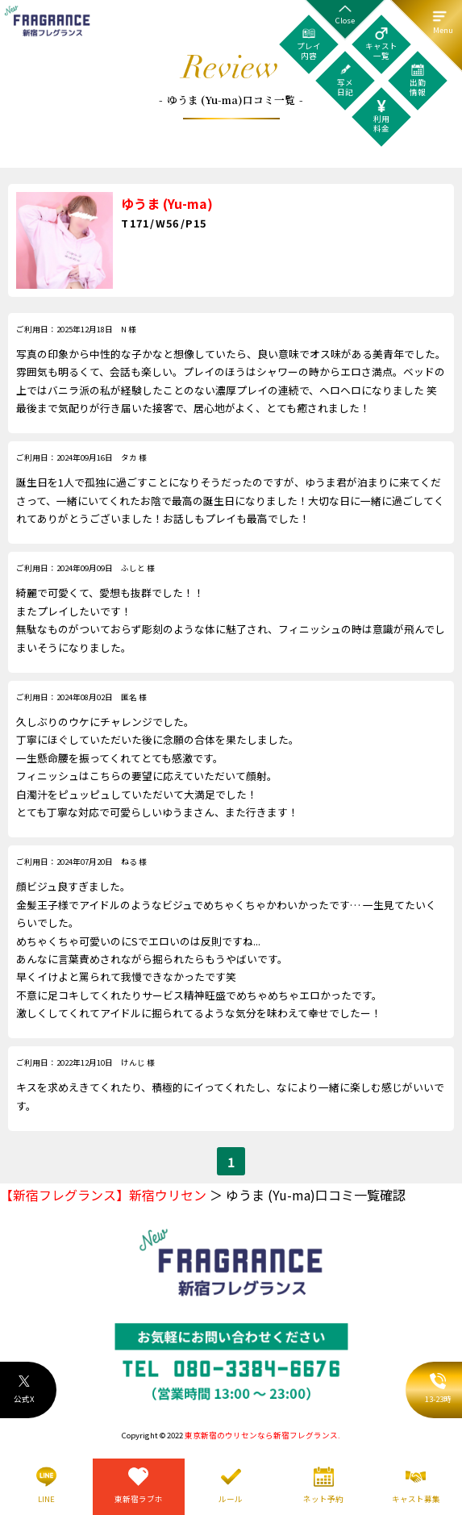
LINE (46, 1499)
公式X (24, 1389)
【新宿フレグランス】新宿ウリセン (103, 1194)
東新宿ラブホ (138, 1499)
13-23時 (438, 1389)
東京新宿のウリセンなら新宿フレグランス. (262, 1435)
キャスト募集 (416, 1499)
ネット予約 (323, 1499)
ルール (231, 1499)
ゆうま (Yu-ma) (167, 203)
